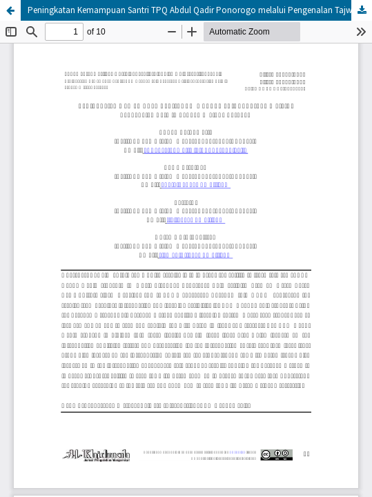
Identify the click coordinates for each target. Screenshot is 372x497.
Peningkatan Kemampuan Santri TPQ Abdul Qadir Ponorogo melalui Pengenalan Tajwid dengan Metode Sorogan (200, 10)
